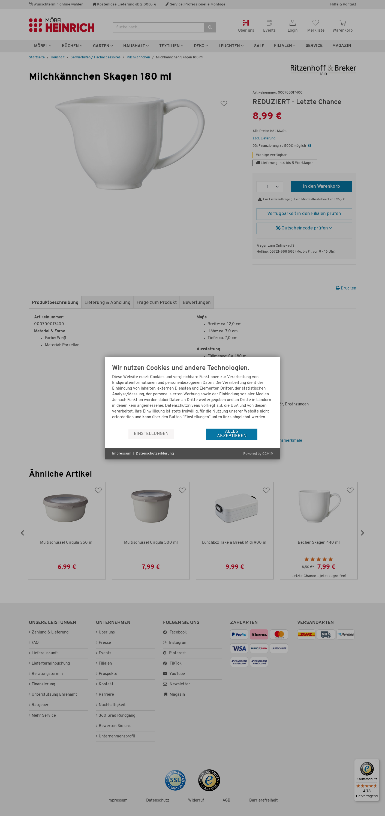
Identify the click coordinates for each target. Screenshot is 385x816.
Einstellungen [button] (151, 434)
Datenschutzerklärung (155, 454)
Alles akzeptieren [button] (231, 433)
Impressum (121, 454)
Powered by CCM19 (258, 454)
